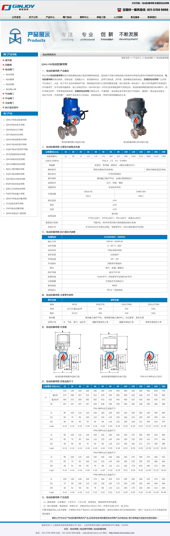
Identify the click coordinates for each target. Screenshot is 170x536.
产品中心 (50, 17)
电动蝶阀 (10, 79)
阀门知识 (67, 17)
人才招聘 (118, 17)
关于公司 (33, 17)
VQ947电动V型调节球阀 (17, 149)
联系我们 (152, 17)
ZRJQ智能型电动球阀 (15, 154)
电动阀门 (9, 69)
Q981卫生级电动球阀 (15, 189)
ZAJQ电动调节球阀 (14, 203)
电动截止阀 (11, 89)
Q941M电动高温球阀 (15, 159)
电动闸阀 (10, 84)
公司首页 (16, 17)
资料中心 (84, 17)
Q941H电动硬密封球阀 (16, 139)
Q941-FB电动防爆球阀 (16, 120)
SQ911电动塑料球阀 (15, 174)
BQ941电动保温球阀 (15, 184)
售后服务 (135, 17)
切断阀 (8, 65)
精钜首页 (125, 58)
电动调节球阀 (86, 529)
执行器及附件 (11, 107)
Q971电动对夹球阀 (14, 134)
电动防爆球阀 (162, 58)
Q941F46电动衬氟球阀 (16, 198)
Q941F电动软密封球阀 (16, 144)
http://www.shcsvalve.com (121, 533)
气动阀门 (9, 94)
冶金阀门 (9, 103)
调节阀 (8, 60)
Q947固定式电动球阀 (15, 179)
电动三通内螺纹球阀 (15, 169)
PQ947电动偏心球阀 (15, 194)
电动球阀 (10, 74)
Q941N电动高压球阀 (15, 125)
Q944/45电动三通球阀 (16, 213)
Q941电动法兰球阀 (14, 130)
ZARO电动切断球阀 (15, 208)
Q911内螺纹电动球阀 (15, 164)
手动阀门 (9, 98)
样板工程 (101, 17)
